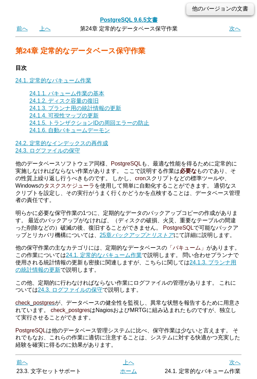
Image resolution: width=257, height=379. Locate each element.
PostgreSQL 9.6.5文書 (129, 20)
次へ (234, 29)
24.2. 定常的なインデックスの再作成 (61, 143)
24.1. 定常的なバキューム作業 (53, 80)
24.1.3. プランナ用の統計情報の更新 (75, 108)
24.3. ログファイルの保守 (47, 151)
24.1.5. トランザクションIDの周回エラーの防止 (89, 123)
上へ (45, 29)
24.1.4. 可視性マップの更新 (64, 116)
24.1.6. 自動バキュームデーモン (69, 130)
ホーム (128, 371)
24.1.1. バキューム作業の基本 (66, 93)
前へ (22, 29)
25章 (136, 235)
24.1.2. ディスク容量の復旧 (64, 101)
